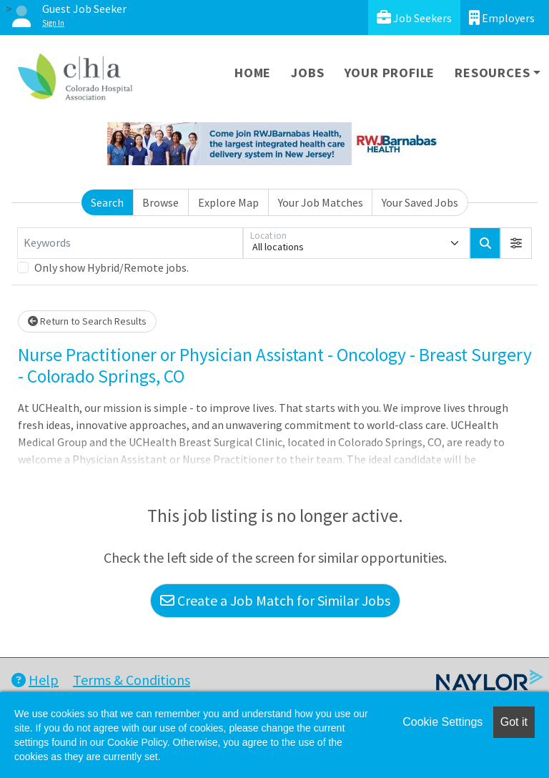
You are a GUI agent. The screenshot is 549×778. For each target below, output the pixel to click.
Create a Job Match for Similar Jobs (275, 600)
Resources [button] (492, 72)
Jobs (307, 72)
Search (107, 202)
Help (35, 680)
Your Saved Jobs (420, 202)
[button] (516, 243)
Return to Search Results (87, 321)
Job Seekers (414, 17)
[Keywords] (130, 243)
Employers (502, 17)
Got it (514, 722)
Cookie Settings (442, 722)
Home (252, 72)
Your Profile (390, 72)
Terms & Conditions (131, 680)
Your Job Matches (320, 202)
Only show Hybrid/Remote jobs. (111, 267)
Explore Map (228, 202)
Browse (160, 202)
